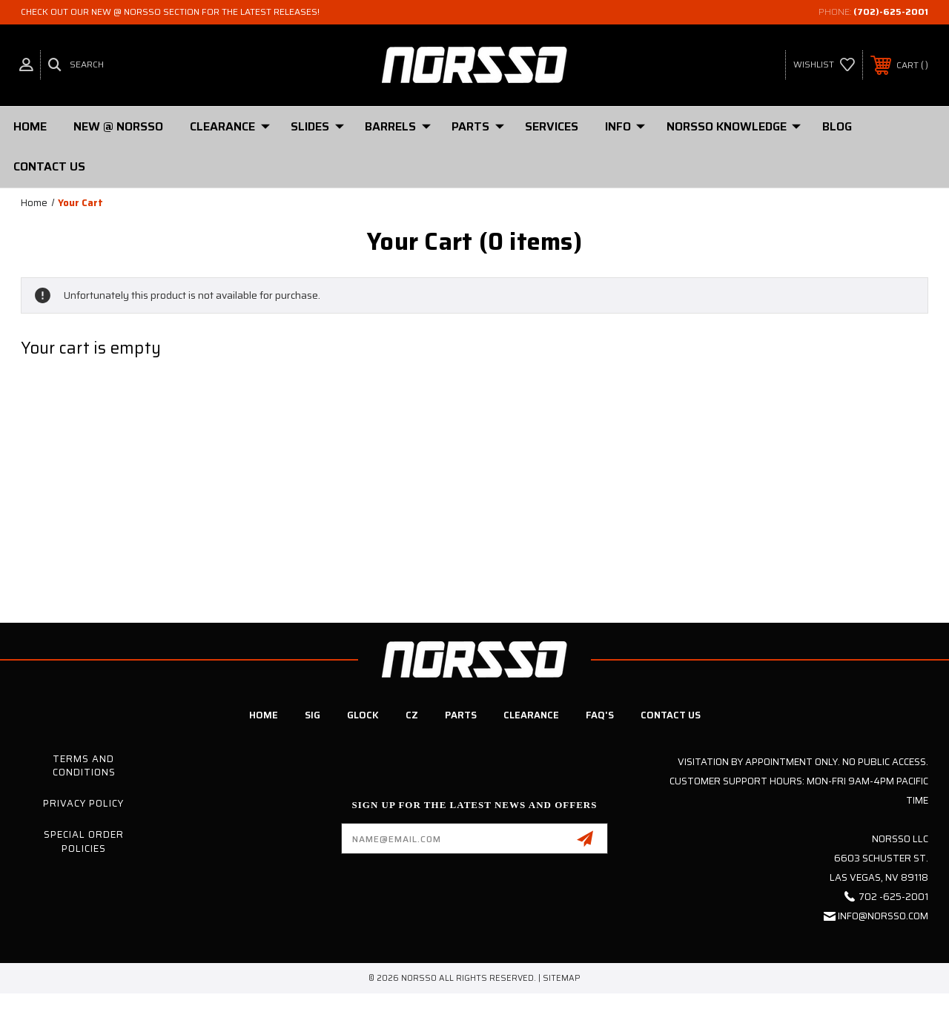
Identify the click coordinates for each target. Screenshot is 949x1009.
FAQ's (600, 715)
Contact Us (49, 166)
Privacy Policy (83, 803)
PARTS (478, 126)
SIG (312, 715)
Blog (837, 126)
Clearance (230, 126)
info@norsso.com (883, 916)
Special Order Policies (84, 841)
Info (625, 126)
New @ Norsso (118, 126)
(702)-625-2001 (890, 11)
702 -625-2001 (893, 896)
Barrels (398, 126)
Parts (461, 715)
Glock (363, 715)
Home (30, 126)
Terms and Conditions (84, 765)
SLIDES (317, 126)
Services (551, 126)
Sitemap (562, 978)
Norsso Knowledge (734, 126)
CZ (412, 715)
